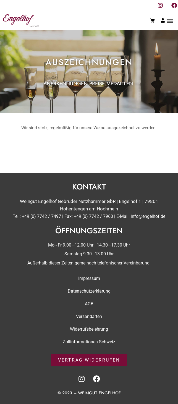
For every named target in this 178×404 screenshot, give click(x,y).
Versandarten (89, 316)
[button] (170, 20)
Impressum (89, 278)
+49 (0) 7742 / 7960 (93, 216)
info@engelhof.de (148, 216)
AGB (89, 303)
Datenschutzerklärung (89, 290)
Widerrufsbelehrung (89, 328)
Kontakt (89, 186)
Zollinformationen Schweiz (89, 341)
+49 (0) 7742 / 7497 (41, 216)
